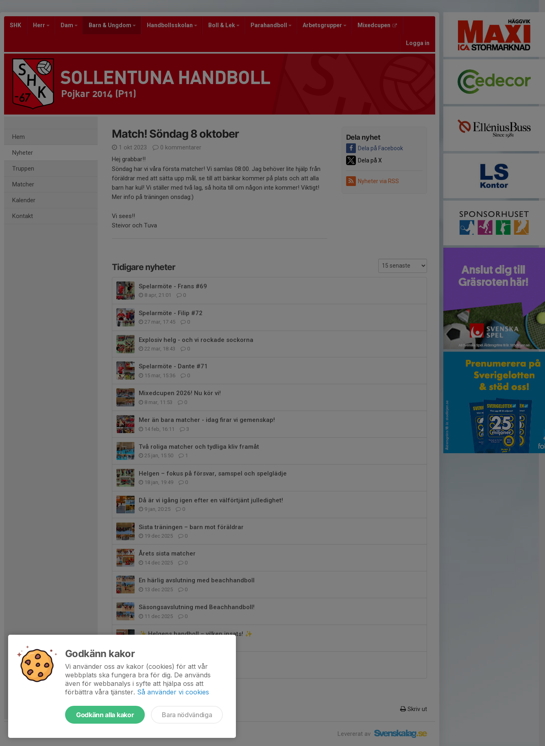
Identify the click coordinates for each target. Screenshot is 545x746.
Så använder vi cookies (173, 692)
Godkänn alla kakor (105, 715)
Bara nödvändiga (187, 715)
